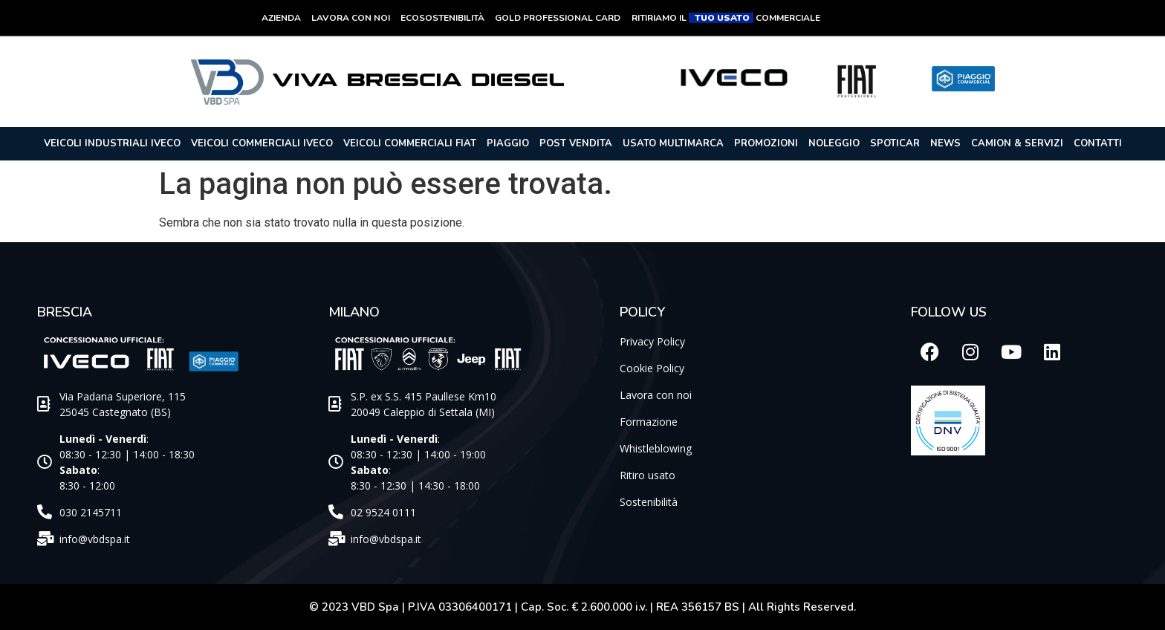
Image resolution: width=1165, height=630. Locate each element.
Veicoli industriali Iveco (112, 143)
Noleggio (834, 143)
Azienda (281, 18)
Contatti (1098, 143)
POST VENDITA (575, 143)
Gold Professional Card (557, 18)
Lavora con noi (350, 18)
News (945, 143)
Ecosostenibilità (442, 18)
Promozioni (766, 143)
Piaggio (508, 143)
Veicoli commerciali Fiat (409, 143)
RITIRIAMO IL (660, 18)
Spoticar (895, 143)
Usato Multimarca (673, 143)
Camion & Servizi (1017, 143)
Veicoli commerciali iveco (262, 143)
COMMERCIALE (788, 18)
